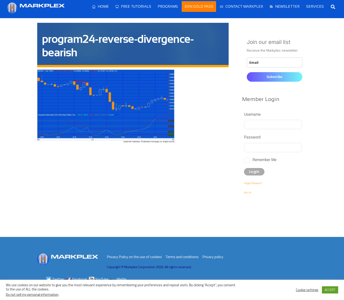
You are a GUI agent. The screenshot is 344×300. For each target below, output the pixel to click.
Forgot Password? (253, 183)
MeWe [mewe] (118, 279)
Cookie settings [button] (307, 290)
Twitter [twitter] (55, 279)
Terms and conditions (182, 257)
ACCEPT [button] (330, 289)
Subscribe (274, 77)
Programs (168, 6)
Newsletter (285, 6)
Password (252, 137)
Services (315, 6)
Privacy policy (212, 257)
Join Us (247, 192)
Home (100, 6)
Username (252, 114)
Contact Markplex (241, 6)
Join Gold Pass (198, 6)
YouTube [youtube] (98, 279)
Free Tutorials (133, 6)
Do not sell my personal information (32, 294)
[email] (274, 62)
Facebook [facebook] (76, 279)
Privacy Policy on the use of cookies (134, 257)
